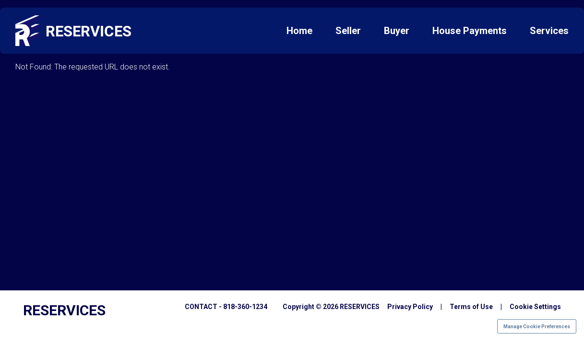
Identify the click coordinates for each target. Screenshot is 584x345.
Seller (348, 30)
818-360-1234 (245, 306)
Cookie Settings (535, 306)
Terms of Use (471, 306)
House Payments (469, 30)
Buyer (396, 30)
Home (299, 30)
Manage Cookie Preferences (536, 326)
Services (549, 30)
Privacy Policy (410, 306)
